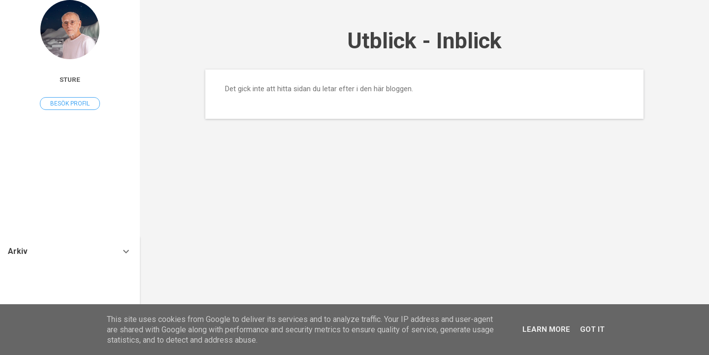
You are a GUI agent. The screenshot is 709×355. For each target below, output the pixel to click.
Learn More (546, 329)
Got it (592, 329)
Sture (70, 79)
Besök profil (70, 103)
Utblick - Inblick (424, 41)
